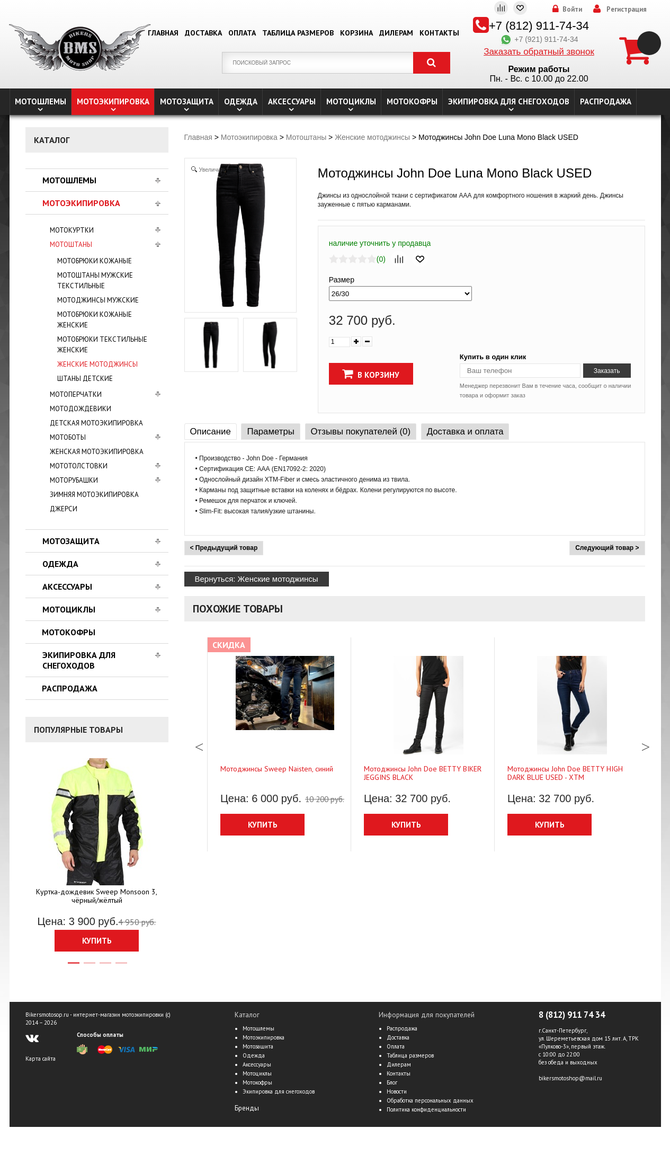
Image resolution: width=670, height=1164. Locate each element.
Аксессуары (292, 101)
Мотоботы (68, 437)
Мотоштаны (71, 244)
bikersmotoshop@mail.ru (570, 1078)
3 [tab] (105, 967)
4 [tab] (120, 967)
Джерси (63, 508)
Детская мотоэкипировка (96, 423)
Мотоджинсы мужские (98, 300)
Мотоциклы (351, 101)
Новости (397, 1091)
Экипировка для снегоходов (508, 101)
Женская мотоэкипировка (97, 451)
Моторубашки (74, 480)
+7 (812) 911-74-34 (539, 25)
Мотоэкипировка (113, 101)
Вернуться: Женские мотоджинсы (256, 578)
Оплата (242, 33)
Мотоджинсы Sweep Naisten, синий (276, 769)
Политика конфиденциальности (426, 1109)
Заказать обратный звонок (539, 52)
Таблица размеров (298, 33)
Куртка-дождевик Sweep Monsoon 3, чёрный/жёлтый (96, 896)
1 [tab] (73, 967)
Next (645, 744)
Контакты (439, 33)
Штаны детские (85, 378)
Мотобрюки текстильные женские (102, 344)
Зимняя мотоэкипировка (94, 494)
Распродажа (605, 101)
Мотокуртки (72, 230)
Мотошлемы (40, 101)
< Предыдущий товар (224, 548)
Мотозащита (186, 101)
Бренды (247, 1108)
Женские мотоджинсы (97, 364)
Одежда (240, 101)
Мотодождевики (80, 408)
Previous (199, 744)
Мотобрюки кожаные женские (94, 320)
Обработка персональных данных (430, 1100)
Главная (163, 33)
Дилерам (396, 33)
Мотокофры (412, 101)
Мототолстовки (79, 465)
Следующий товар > (607, 548)
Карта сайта (40, 1058)
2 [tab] (89, 967)
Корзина (356, 33)
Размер (341, 280)
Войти (572, 9)
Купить (97, 941)
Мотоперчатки (76, 394)
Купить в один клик (493, 357)
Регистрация (626, 9)
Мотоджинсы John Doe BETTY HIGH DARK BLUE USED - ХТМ (565, 773)
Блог (392, 1082)
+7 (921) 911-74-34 (538, 39)
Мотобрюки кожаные (94, 260)
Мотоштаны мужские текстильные (95, 280)
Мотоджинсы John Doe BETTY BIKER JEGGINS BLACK (422, 773)
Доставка (203, 33)
